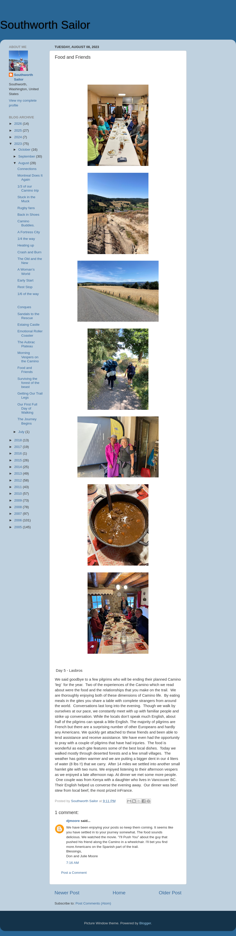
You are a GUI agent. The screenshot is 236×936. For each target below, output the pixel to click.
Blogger (145, 923)
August (24, 163)
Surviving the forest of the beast (28, 383)
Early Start (25, 280)
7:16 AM (72, 863)
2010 (18, 493)
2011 (18, 487)
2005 (18, 527)
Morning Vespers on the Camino (28, 357)
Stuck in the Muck (27, 199)
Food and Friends (25, 370)
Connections (27, 169)
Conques (24, 307)
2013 (18, 473)
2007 (18, 514)
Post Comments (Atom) (93, 903)
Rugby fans (26, 208)
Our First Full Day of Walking (27, 408)
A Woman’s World (26, 271)
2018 (18, 440)
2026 (18, 124)
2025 (18, 130)
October (24, 149)
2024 (18, 137)
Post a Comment (74, 873)
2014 (18, 467)
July (21, 432)
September (27, 156)
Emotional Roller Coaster (30, 333)
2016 (18, 453)
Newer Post (67, 892)
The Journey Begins (27, 421)
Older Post (170, 892)
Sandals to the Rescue (28, 316)
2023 (18, 144)
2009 (18, 500)
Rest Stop (25, 287)
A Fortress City (29, 232)
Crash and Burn (30, 252)
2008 (18, 507)
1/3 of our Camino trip (28, 188)
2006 (18, 520)
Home (119, 892)
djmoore (73, 821)
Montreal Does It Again (30, 177)
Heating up (26, 245)
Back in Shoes (28, 214)
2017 (18, 447)
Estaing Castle (29, 324)
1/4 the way (26, 239)
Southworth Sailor (45, 24)
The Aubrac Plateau (26, 344)
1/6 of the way (28, 294)
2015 (18, 460)
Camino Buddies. (26, 223)
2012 (18, 480)
